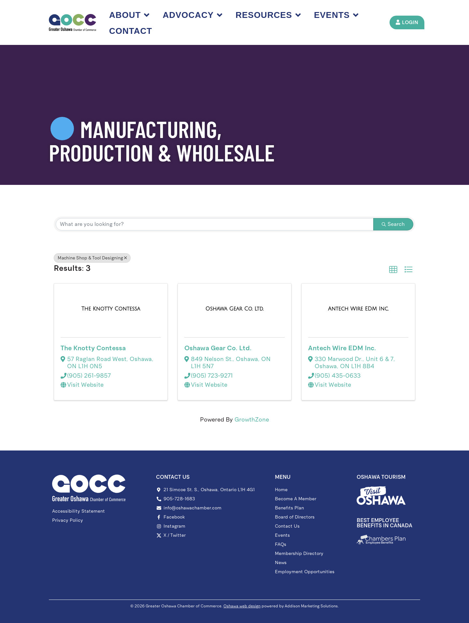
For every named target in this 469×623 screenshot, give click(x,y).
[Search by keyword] (215, 224)
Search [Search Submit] (393, 224)
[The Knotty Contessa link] (110, 308)
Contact (131, 31)
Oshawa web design (242, 606)
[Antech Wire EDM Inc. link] (358, 308)
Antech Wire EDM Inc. (342, 348)
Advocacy (194, 14)
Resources (269, 14)
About (130, 14)
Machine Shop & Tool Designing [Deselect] (92, 258)
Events (337, 14)
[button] (393, 269)
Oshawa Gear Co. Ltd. (217, 348)
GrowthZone (251, 419)
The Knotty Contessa (93, 348)
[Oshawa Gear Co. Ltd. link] (235, 308)
